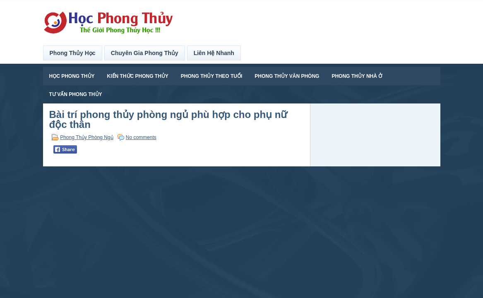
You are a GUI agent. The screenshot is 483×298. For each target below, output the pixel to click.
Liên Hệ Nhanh (214, 53)
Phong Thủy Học (73, 53)
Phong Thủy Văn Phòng (287, 76)
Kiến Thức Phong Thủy (137, 76)
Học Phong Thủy (72, 76)
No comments (141, 137)
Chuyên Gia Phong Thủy (144, 53)
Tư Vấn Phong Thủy (75, 94)
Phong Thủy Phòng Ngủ (86, 137)
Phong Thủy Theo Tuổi (211, 76)
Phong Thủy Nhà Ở (357, 76)
